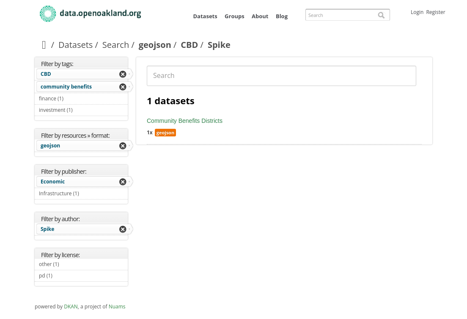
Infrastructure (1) (83, 194)
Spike (47, 229)
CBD (189, 44)
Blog (282, 16)
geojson (155, 44)
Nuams (117, 306)
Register (435, 12)
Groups (234, 16)
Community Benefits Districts (185, 120)
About (260, 16)
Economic (53, 181)
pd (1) (62, 275)
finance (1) (73, 98)
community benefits (66, 86)
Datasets (205, 16)
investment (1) (82, 110)
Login (417, 12)
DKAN (71, 306)
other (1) (69, 264)
